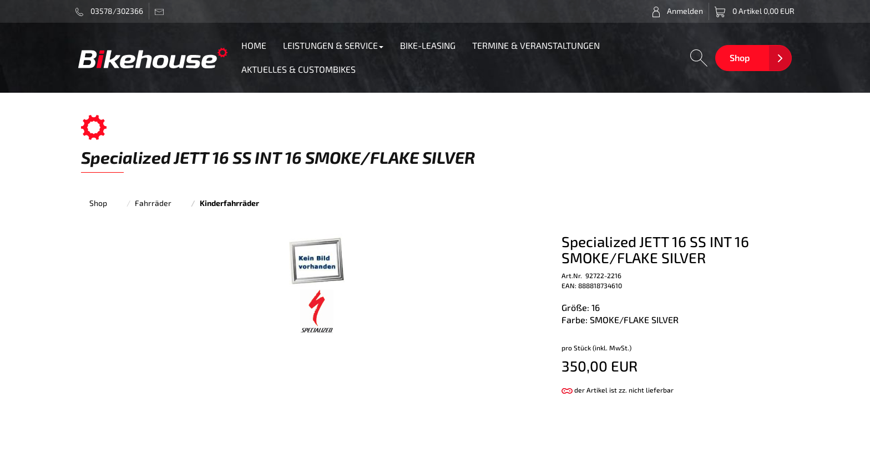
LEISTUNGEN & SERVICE (333, 45)
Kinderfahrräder (229, 203)
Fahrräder (153, 203)
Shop (740, 57)
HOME (253, 45)
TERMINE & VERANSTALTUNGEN (536, 45)
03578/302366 (109, 11)
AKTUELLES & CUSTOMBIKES (298, 69)
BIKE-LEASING (428, 45)
